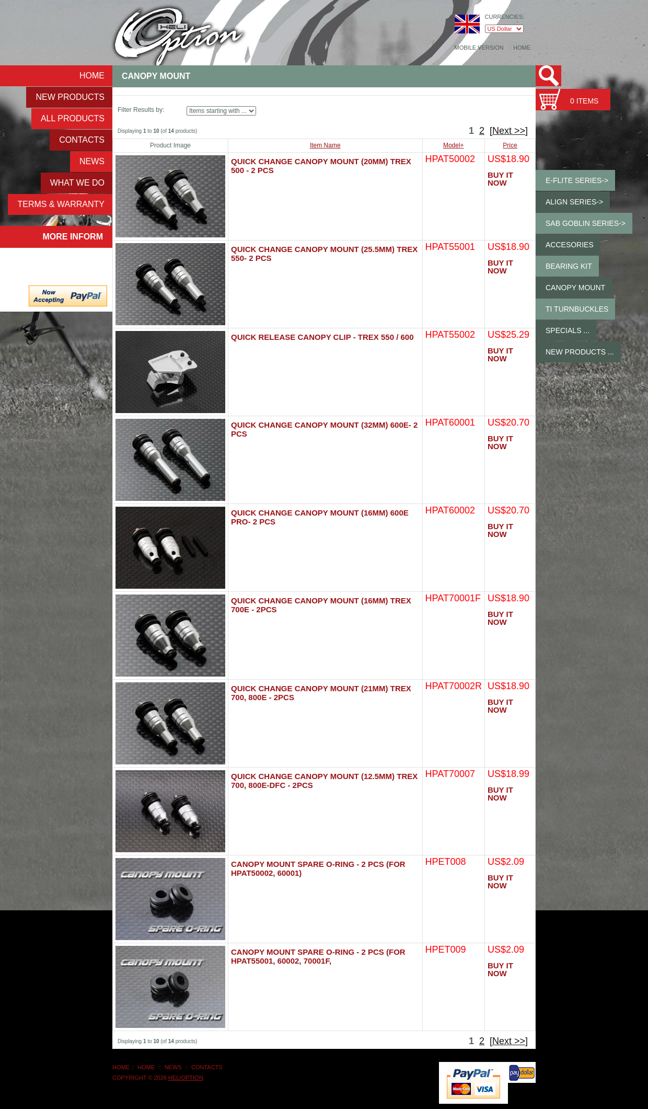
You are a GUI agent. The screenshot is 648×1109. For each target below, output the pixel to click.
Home (521, 47)
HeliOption (185, 1077)
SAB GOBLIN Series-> (586, 223)
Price (510, 145)
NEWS (92, 161)
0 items (584, 101)
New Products (70, 97)
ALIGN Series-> (574, 202)
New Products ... (580, 352)
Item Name (325, 145)
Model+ (453, 145)
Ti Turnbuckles (577, 309)
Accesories (570, 245)
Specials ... (567, 330)
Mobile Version (479, 47)
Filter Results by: (141, 109)
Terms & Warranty (61, 204)
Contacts (82, 139)
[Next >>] (509, 130)
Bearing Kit (569, 266)
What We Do (77, 182)
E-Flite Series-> (577, 180)
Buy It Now (500, 178)
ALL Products (73, 118)
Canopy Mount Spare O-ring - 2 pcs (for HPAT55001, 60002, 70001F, (318, 956)
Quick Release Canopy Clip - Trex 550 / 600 (322, 337)
